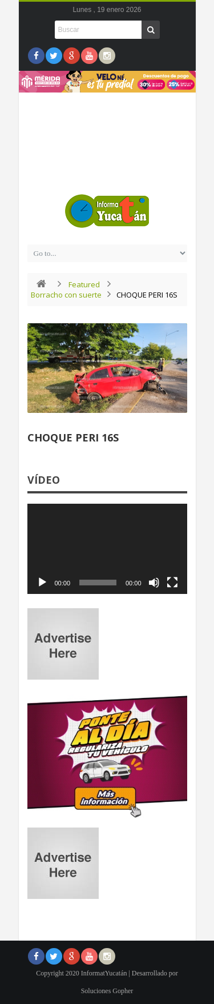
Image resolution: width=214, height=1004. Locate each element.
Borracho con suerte (66, 295)
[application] (107, 549)
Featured (84, 284)
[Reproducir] (42, 582)
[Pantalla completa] (172, 582)
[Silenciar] (154, 582)
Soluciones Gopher (107, 991)
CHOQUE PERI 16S (73, 437)
